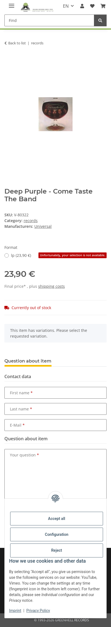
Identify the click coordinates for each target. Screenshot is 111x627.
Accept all (56, 518)
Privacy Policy (38, 610)
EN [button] (66, 6)
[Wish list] (92, 6)
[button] (82, 6)
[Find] (49, 20)
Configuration (56, 534)
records (31, 220)
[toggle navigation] (11, 3)
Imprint (15, 610)
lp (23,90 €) (59, 255)
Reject (56, 550)
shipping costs (51, 286)
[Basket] (103, 6)
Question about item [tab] (27, 361)
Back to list (17, 43)
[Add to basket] (8, 60)
